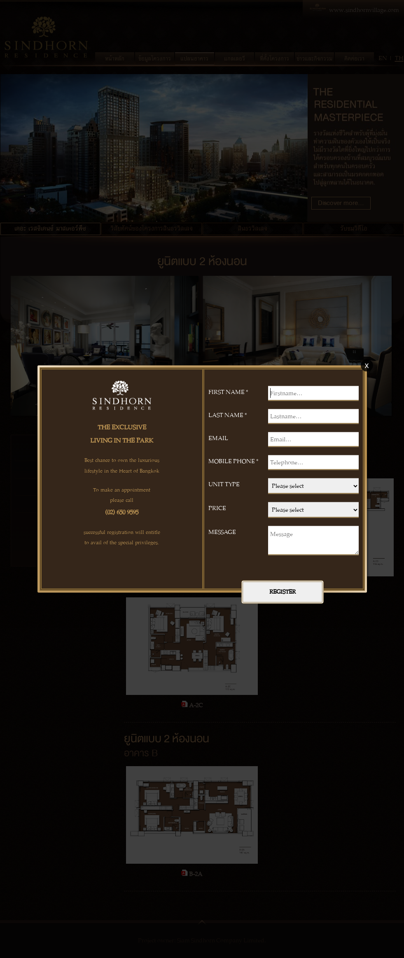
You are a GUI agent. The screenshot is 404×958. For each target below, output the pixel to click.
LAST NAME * (227, 415)
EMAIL (218, 438)
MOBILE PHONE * (233, 461)
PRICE (217, 508)
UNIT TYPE (224, 484)
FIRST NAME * (228, 391)
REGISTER (282, 592)
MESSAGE (222, 531)
